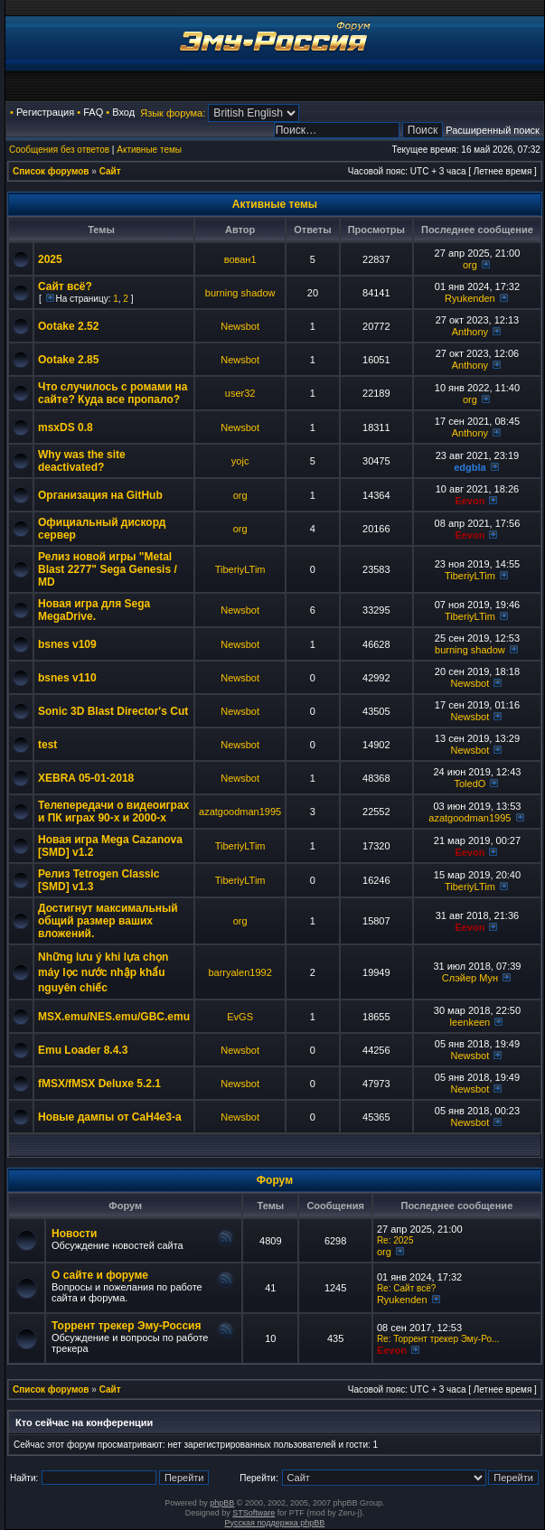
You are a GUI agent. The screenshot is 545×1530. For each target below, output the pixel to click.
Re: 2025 (395, 1240)
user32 (240, 393)
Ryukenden (470, 298)
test (47, 744)
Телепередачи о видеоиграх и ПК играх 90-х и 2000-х (113, 811)
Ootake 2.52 (68, 326)
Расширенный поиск (493, 130)
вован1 (240, 259)
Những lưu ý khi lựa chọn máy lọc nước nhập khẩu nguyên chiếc (103, 972)
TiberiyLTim (240, 569)
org (470, 264)
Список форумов (51, 171)
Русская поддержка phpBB (275, 1522)
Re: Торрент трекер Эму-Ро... (438, 1339)
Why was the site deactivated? (82, 461)
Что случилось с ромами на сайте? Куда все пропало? (112, 393)
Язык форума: (172, 113)
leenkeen (470, 1022)
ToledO (469, 783)
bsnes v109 (67, 644)
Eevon (469, 500)
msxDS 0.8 (65, 427)
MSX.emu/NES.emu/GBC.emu (114, 1016)
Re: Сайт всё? (407, 1288)
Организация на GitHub (100, 495)
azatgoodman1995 (240, 811)
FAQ (93, 112)
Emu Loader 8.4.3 (82, 1050)
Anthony (470, 331)
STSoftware (253, 1512)
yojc (240, 460)
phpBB (222, 1502)
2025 (50, 259)
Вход (123, 112)
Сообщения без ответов (59, 150)
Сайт (110, 171)
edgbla (469, 467)
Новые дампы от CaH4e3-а (110, 1117)
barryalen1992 (239, 972)
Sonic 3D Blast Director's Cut (113, 711)
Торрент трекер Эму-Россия (126, 1325)
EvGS (240, 1016)
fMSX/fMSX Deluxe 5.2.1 (99, 1083)
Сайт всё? (65, 286)
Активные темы (149, 150)
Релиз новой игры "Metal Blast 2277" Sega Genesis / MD (107, 569)
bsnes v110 (67, 677)
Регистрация (45, 112)
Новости (74, 1233)
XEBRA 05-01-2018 (86, 778)
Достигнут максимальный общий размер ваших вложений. (108, 921)
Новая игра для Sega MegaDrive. (94, 610)
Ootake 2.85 (68, 359)
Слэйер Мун (470, 977)
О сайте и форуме (100, 1275)
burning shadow (240, 292)
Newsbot (240, 326)
